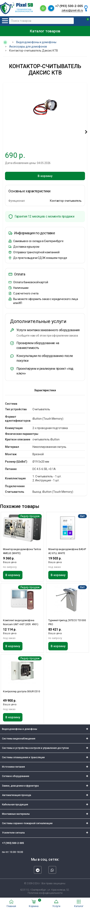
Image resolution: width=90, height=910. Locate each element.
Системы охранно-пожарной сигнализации (27, 823)
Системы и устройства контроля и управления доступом (35, 748)
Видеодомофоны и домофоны (19, 729)
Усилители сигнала (13, 832)
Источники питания (13, 766)
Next (85, 131)
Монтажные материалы (16, 814)
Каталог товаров (45, 31)
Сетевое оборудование (15, 776)
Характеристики (45, 390)
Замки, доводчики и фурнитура (20, 785)
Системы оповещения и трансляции (23, 757)
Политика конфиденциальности (45, 893)
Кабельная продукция (15, 804)
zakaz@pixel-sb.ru (72, 10)
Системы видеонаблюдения (18, 738)
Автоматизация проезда (16, 795)
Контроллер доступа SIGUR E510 (21, 691)
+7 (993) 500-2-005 (69, 6)
